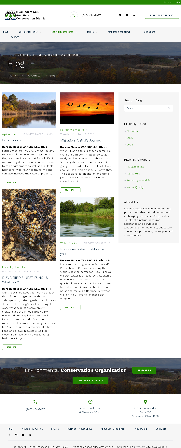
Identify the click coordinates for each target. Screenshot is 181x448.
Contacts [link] (16, 37)
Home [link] (5, 32)
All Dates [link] (133, 130)
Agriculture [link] (134, 173)
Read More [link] (12, 182)
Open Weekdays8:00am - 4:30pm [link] (90, 410)
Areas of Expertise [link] (28, 32)
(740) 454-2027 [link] (91, 15)
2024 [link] (131, 144)
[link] (25, 15)
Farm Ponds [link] (11, 140)
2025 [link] (131, 137)
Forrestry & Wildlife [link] (139, 180)
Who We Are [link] (149, 32)
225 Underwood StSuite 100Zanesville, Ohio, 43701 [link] (145, 412)
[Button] (169, 108)
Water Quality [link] (136, 187)
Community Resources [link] (62, 32)
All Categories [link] (136, 166)
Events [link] (90, 32)
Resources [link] (33, 75)
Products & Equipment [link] (119, 32)
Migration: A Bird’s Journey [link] (81, 140)
